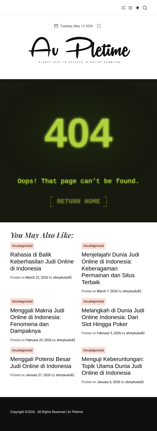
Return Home (78, 201)
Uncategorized (22, 246)
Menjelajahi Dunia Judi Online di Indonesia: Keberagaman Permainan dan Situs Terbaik (110, 268)
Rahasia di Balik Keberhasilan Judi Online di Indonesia (42, 261)
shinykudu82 (62, 277)
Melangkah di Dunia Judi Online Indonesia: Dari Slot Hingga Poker (113, 317)
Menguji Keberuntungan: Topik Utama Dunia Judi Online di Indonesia (113, 366)
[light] (138, 7)
